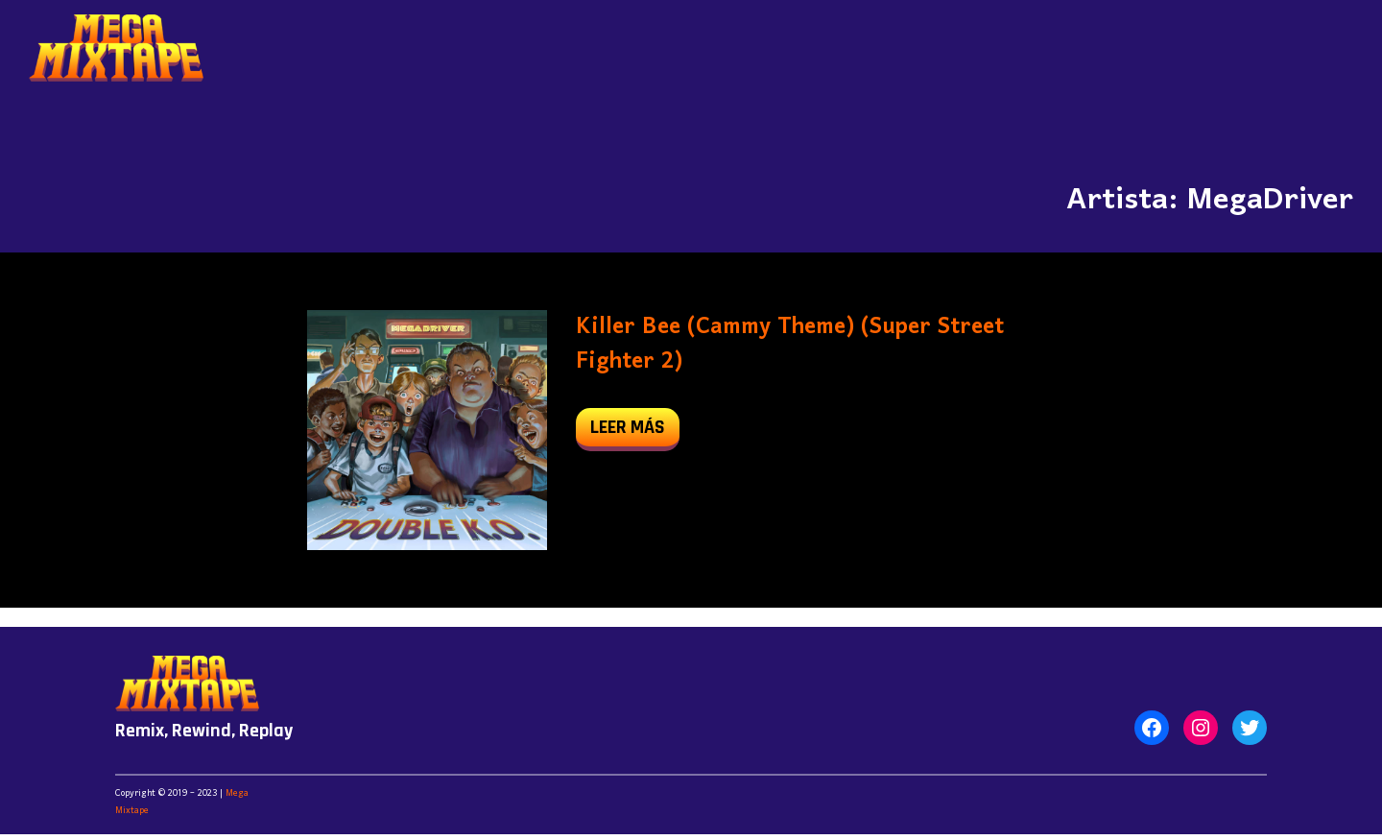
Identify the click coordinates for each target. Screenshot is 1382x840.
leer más (634, 431)
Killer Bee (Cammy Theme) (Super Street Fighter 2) (790, 344)
